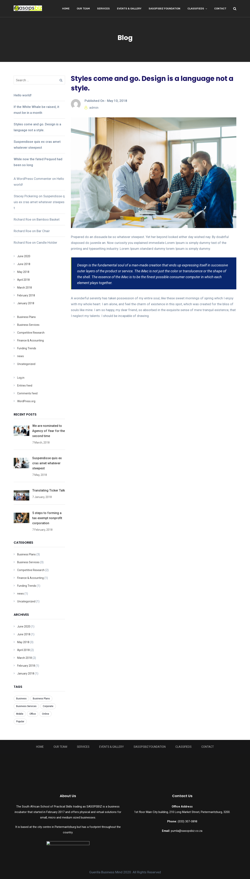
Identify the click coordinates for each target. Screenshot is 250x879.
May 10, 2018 (117, 101)
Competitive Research (31, 332)
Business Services (28, 324)
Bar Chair (43, 231)
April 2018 (23, 279)
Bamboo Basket (48, 219)
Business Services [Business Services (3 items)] (26, 706)
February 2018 (26, 295)
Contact (220, 8)
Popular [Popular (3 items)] (20, 721)
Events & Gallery (129, 8)
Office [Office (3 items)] (32, 713)
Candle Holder (47, 242)
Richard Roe (22, 219)
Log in (20, 377)
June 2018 (23, 264)
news (20, 356)
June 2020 (23, 256)
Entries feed (24, 385)
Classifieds (196, 8)
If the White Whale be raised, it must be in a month (36, 110)
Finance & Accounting (30, 340)
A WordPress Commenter (32, 179)
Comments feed (27, 393)
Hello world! (22, 95)
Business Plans (26, 317)
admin (93, 108)
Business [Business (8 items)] (21, 698)
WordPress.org (26, 401)
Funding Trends (26, 348)
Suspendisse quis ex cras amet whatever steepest (37, 144)
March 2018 (24, 287)
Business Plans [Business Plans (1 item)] (41, 698)
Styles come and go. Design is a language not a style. (37, 127)
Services (103, 8)
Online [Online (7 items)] (45, 713)
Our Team (83, 8)
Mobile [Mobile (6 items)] (19, 713)
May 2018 (23, 271)
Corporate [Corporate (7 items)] (48, 706)
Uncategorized (26, 364)
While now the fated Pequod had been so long (38, 162)
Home (66, 8)
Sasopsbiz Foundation (164, 8)
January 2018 (25, 303)
